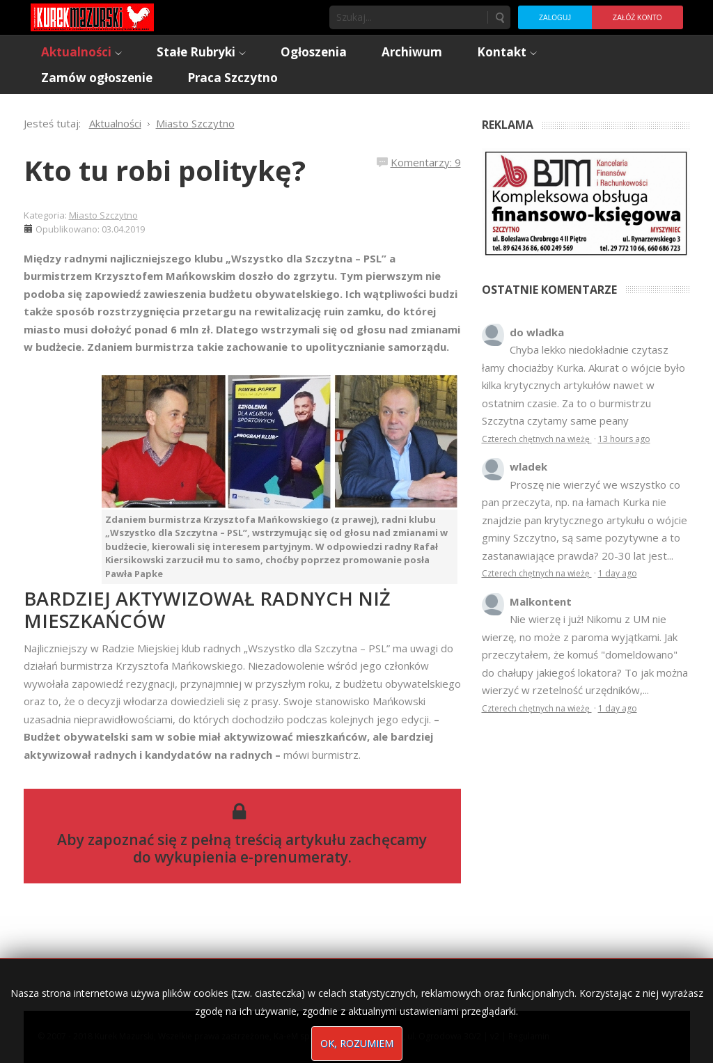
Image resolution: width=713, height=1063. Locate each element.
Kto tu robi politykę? (165, 170)
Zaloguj (555, 18)
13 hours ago (624, 439)
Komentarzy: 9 (426, 162)
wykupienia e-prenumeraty (251, 857)
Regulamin (528, 1036)
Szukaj (499, 17)
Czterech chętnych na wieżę (537, 439)
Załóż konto (637, 18)
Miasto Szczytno (103, 215)
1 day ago (617, 573)
